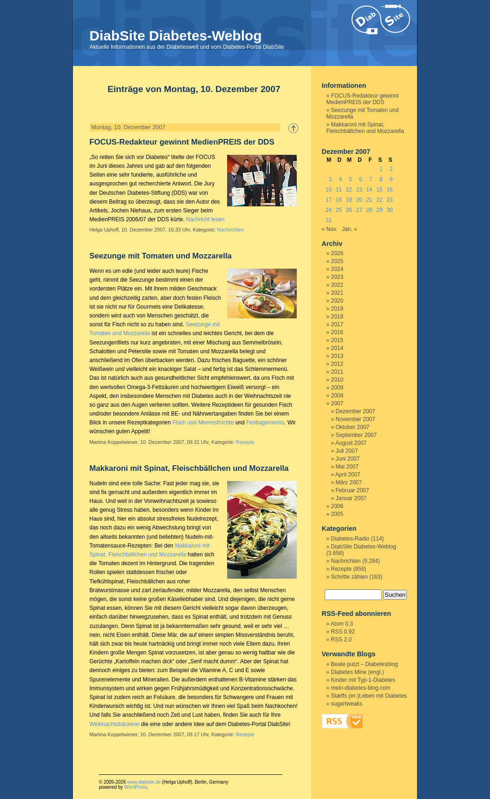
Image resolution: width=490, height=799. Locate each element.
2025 (337, 261)
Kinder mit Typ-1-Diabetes (363, 680)
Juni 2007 (348, 459)
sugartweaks (346, 703)
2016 (337, 332)
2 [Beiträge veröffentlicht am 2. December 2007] (391, 169)
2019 (337, 308)
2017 (337, 324)
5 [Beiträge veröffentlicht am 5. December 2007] (350, 179)
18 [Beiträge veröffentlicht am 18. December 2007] (339, 200)
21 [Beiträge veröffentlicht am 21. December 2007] (369, 200)
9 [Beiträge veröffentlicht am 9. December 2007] (391, 179)
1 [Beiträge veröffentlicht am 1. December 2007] (381, 169)
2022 (337, 285)
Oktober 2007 (353, 427)
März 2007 (349, 482)
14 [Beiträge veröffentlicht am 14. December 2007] (369, 189)
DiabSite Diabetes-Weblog (176, 35)
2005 (337, 514)
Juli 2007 (347, 451)
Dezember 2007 (355, 411)
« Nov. (330, 229)
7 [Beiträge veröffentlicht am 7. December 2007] (370, 179)
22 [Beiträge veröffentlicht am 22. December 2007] (379, 200)
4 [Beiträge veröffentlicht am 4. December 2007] (340, 179)
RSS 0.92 (343, 631)
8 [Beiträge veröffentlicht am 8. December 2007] (381, 179)
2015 (337, 340)
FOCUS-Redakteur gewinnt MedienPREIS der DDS (182, 142)
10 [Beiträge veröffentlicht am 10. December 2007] (329, 189)
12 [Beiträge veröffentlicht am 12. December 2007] (349, 189)
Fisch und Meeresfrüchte (203, 422)
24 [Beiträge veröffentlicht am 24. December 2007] (329, 210)
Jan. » (349, 229)
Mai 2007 (347, 466)
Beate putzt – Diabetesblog (364, 664)
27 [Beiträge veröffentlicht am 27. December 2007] (359, 210)
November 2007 (355, 419)
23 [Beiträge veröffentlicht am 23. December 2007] (389, 200)
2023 (337, 277)
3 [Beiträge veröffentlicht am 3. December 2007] (330, 179)
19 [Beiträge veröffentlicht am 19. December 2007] (349, 200)
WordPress (135, 787)
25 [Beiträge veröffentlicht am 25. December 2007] (339, 210)
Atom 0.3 (342, 624)
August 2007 (350, 443)
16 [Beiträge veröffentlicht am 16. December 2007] (389, 189)
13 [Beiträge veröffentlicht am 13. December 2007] (359, 189)
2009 (337, 387)
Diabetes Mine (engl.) (357, 672)
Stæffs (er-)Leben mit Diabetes (369, 696)
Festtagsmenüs (265, 422)
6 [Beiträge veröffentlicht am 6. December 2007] (360, 179)
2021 (337, 293)
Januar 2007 (351, 498)
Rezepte (245, 442)
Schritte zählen (349, 577)
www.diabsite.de (144, 782)
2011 (337, 372)
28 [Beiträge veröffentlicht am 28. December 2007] (369, 210)
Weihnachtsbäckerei (115, 724)
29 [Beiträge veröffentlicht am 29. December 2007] (379, 210)
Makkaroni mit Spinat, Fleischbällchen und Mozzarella (189, 468)
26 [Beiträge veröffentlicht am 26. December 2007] (349, 210)
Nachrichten (230, 229)
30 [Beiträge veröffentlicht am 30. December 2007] (389, 210)
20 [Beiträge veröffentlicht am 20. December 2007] (359, 200)
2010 (337, 379)
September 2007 (356, 435)
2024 (337, 269)
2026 (337, 253)
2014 (337, 348)
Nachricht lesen (205, 219)
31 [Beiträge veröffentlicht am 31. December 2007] (329, 220)
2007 (337, 403)
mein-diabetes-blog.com (361, 688)
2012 (337, 364)
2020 (337, 300)
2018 (337, 316)
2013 (337, 356)
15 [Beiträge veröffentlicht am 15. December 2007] (379, 189)
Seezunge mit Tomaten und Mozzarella (161, 255)
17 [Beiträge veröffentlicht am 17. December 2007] (329, 200)
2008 (337, 395)
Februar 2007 (352, 490)
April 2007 (347, 474)
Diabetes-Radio (350, 538)
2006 (337, 506)
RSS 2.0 (341, 639)
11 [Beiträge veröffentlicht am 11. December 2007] (339, 189)
